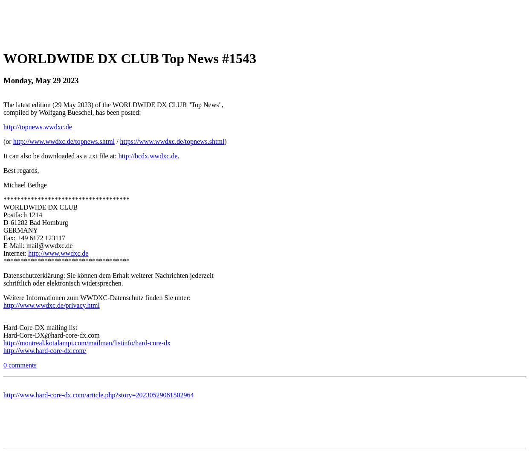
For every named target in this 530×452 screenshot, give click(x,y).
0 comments (20, 365)
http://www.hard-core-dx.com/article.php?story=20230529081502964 (98, 395)
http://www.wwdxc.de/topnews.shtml (64, 141)
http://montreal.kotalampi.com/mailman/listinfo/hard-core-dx (87, 343)
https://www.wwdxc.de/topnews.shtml (172, 141)
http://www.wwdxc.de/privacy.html (51, 305)
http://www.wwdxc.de (58, 253)
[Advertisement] (265, 22)
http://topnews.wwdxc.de (37, 127)
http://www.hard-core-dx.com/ (44, 350)
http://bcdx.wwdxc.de (148, 156)
